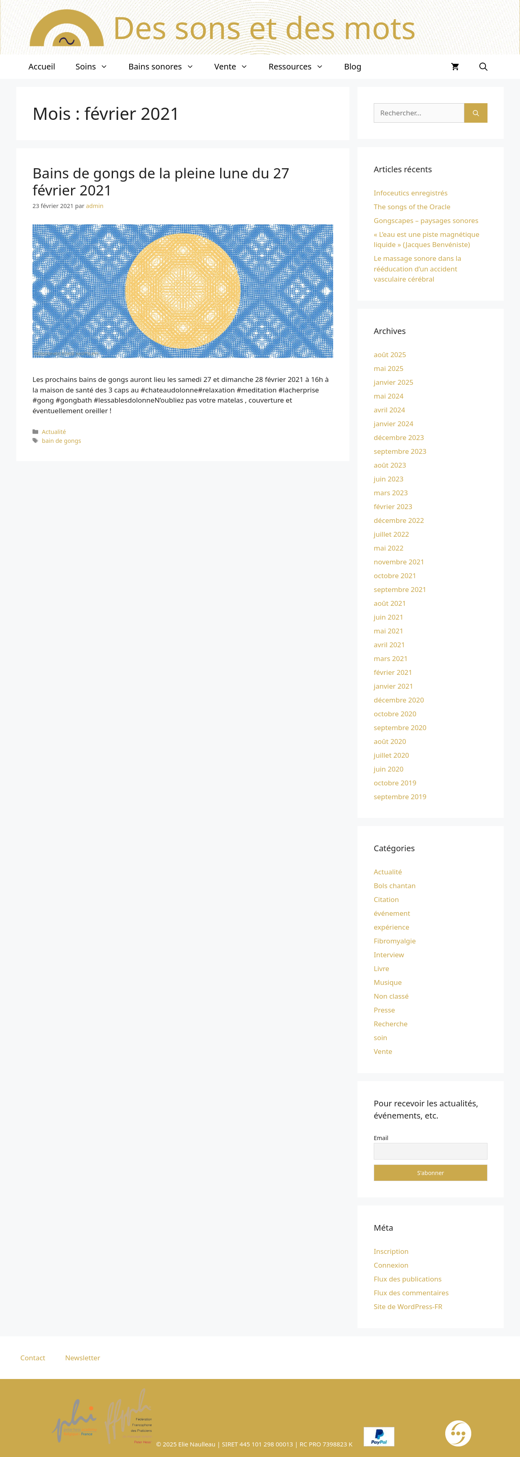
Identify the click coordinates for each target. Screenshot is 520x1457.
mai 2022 (388, 548)
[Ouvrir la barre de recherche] (483, 66)
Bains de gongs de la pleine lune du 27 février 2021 (160, 181)
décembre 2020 (399, 700)
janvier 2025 (393, 382)
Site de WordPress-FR (408, 1306)
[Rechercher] (476, 113)
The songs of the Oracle (412, 206)
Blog (353, 66)
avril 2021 (389, 644)
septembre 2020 (400, 727)
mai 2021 (388, 630)
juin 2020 (388, 769)
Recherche (390, 1023)
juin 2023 (388, 478)
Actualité (54, 432)
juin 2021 (388, 617)
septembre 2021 (400, 589)
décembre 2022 (399, 520)
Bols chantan (395, 885)
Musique (388, 982)
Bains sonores (166, 66)
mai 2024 (388, 396)
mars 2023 (391, 492)
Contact (33, 1357)
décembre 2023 (399, 437)
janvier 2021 (393, 686)
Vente (236, 66)
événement (392, 913)
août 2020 (390, 741)
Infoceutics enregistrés (411, 192)
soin (380, 1037)
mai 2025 (388, 368)
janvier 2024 (393, 423)
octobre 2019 (395, 782)
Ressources (301, 66)
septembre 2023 (400, 451)
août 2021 (390, 603)
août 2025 (390, 354)
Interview (389, 954)
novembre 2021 (399, 561)
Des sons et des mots (264, 27)
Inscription (391, 1251)
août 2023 (390, 465)
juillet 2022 (391, 534)
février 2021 (393, 672)
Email (381, 1138)
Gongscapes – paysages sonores (426, 220)
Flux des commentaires (411, 1292)
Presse (384, 1010)
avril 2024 (389, 409)
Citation (386, 899)
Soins (97, 66)
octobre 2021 (395, 575)
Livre (381, 968)
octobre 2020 (395, 713)
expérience (392, 927)
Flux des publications (408, 1279)
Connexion (391, 1265)
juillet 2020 (391, 755)
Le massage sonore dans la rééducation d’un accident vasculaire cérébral (418, 269)
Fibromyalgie (395, 940)
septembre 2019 (400, 796)
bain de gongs (61, 440)
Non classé (391, 996)
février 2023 (393, 506)
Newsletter (82, 1357)
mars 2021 (391, 658)
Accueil (41, 66)
